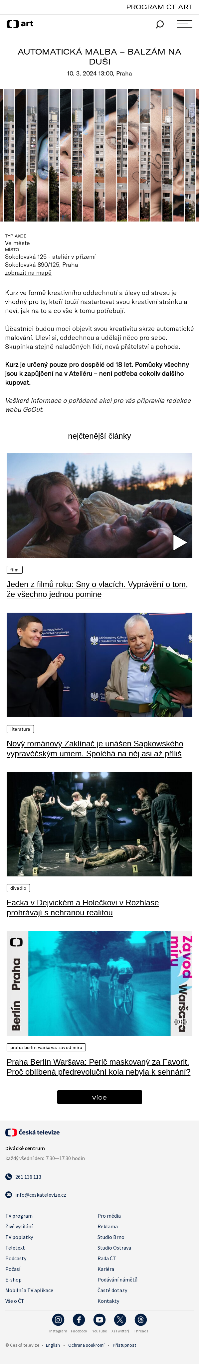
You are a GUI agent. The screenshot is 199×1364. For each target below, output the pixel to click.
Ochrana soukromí (86, 1345)
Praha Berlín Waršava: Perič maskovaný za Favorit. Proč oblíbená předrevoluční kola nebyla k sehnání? (98, 1066)
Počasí (12, 1269)
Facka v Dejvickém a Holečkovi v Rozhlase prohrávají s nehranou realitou (83, 907)
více (99, 1097)
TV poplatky (19, 1237)
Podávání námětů (117, 1279)
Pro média (109, 1215)
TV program (19, 1215)
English (53, 1345)
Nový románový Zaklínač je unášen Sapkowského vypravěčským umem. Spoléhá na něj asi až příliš (95, 748)
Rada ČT (107, 1258)
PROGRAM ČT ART (159, 7)
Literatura (20, 729)
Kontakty (108, 1300)
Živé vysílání (19, 1226)
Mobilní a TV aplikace (29, 1290)
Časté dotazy (112, 1290)
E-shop (13, 1279)
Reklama (108, 1226)
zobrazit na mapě (28, 272)
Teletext (15, 1247)
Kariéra (106, 1269)
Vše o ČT (14, 1300)
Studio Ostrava (114, 1247)
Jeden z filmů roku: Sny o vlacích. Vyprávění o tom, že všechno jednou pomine (97, 589)
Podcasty (15, 1258)
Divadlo (18, 888)
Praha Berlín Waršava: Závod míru (46, 1047)
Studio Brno (111, 1237)
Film (14, 570)
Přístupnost (124, 1345)
